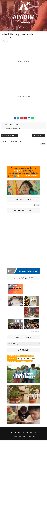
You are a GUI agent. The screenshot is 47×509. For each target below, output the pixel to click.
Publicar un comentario (12, 128)
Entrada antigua (39, 135)
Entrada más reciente (9, 135)
